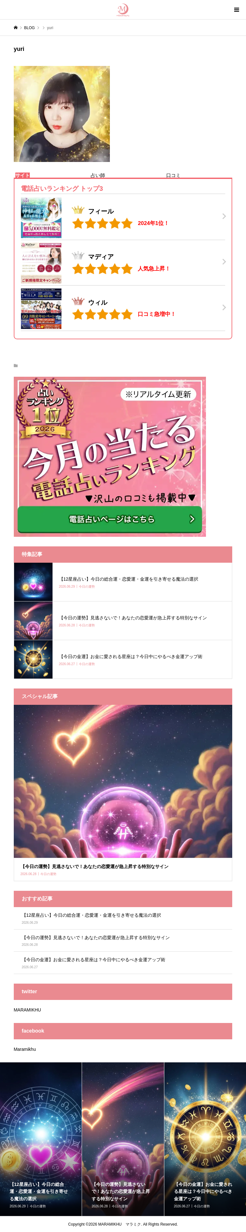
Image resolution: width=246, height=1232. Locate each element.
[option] (123, 1139)
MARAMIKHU (27, 1009)
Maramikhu (25, 1049)
